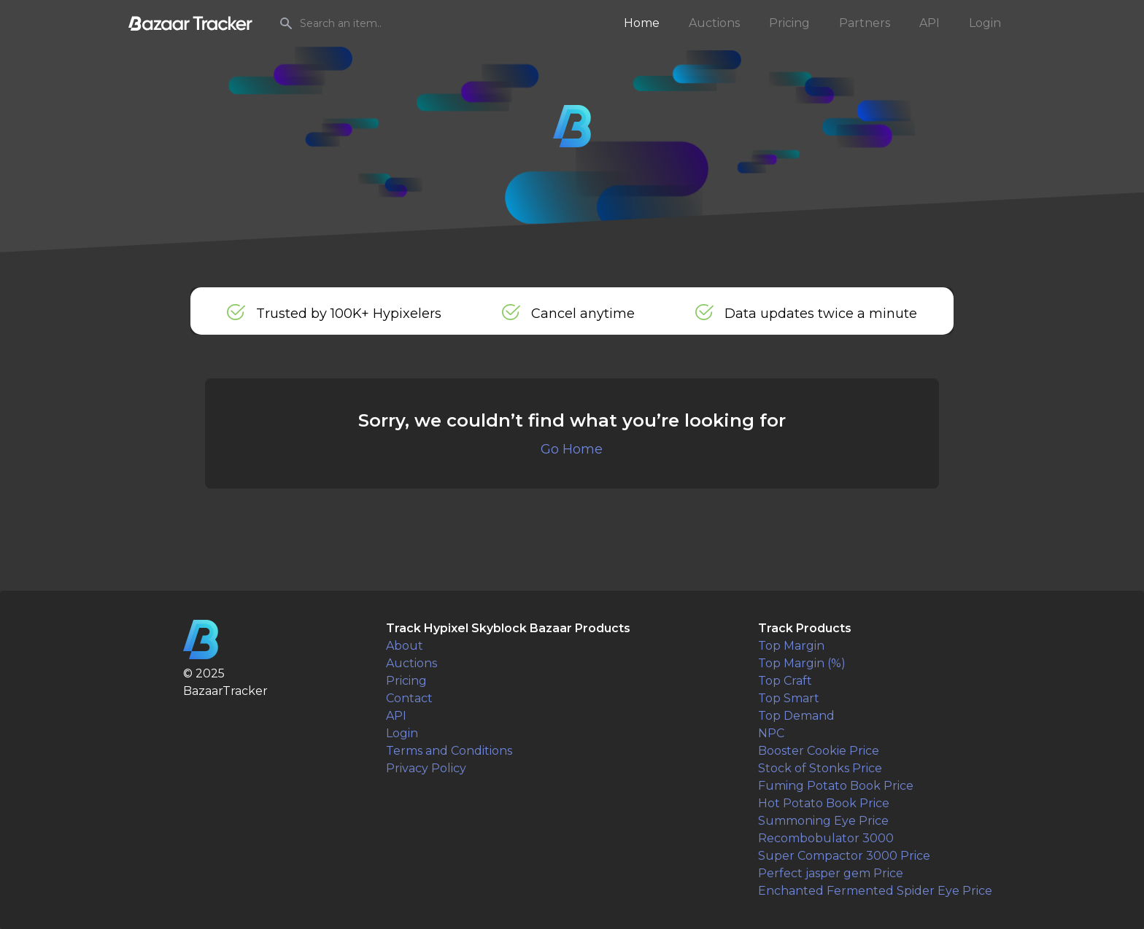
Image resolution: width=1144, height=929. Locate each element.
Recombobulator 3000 (826, 838)
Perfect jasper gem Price (830, 873)
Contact (409, 698)
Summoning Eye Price (823, 821)
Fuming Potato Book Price (835, 786)
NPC (771, 733)
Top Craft (785, 681)
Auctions (714, 23)
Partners (864, 23)
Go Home (572, 449)
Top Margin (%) (802, 663)
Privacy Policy (426, 768)
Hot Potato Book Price (823, 803)
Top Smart (788, 698)
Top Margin (791, 646)
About (404, 646)
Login (985, 23)
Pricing (789, 23)
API (929, 23)
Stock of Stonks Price (820, 768)
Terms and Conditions (449, 751)
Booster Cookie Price (818, 751)
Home (642, 23)
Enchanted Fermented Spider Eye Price (875, 891)
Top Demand (796, 716)
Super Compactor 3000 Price (844, 856)
